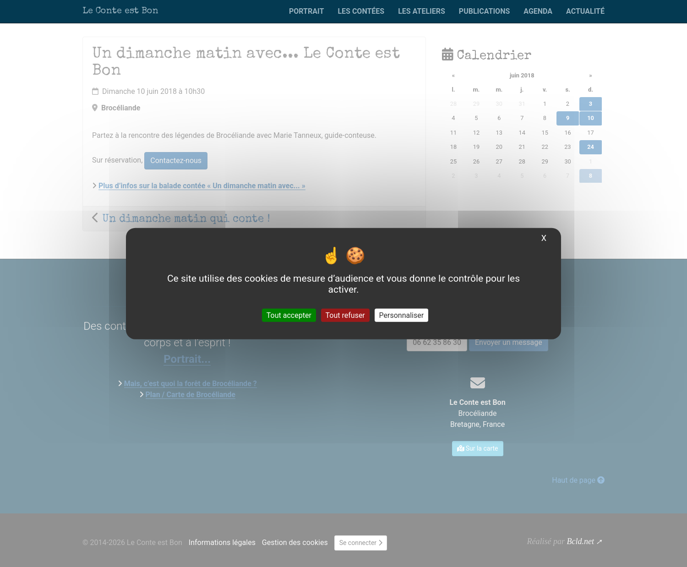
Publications (484, 11)
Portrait (306, 11)
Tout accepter (289, 315)
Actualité (585, 11)
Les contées (361, 11)
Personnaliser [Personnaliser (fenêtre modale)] (401, 315)
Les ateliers (421, 11)
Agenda (537, 11)
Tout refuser (345, 315)
